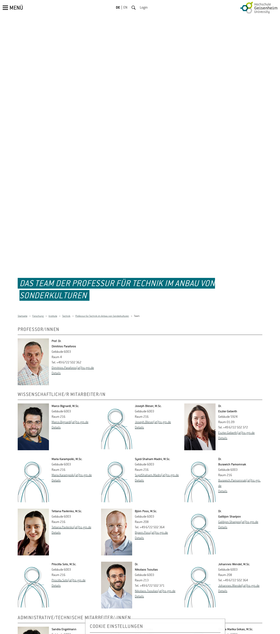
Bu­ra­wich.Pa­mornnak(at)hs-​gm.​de (239, 468)
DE (118, 8)
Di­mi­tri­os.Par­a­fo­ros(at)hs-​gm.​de (73, 353)
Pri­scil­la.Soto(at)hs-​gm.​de (69, 565)
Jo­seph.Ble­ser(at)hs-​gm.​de (153, 407)
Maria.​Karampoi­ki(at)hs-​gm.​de (72, 460)
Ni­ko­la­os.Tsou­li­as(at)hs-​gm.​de (155, 576)
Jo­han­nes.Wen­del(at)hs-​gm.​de (238, 570)
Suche (133, 7)
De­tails (56, 358)
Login (144, 8)
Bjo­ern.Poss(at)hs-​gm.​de (151, 517)
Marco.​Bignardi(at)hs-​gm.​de (70, 407)
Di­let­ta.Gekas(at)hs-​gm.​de (235, 630)
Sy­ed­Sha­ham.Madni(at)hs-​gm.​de (157, 460)
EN (125, 8)
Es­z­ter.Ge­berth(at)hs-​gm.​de (236, 418)
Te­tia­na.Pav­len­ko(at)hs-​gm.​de (71, 512)
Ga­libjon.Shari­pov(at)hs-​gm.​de (238, 507)
